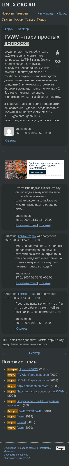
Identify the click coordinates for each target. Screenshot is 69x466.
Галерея (22, 13)
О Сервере (10, 448)
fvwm (20, 416)
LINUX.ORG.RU (18, 4)
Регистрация (47, 13)
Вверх (60, 448)
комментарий (27, 236)
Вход (63, 13)
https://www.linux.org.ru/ (17, 458)
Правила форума (28, 448)
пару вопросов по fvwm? (33, 386)
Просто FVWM (28, 369)
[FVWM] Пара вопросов (33, 374)
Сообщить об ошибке (16, 454)
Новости (7, 13)
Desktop (23, 29)
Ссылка (10, 140)
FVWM (21, 422)
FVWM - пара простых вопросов (31, 39)
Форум (18, 19)
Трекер (30, 19)
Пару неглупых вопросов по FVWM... (42, 391)
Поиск (41, 19)
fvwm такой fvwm (30, 411)
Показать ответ (26, 225)
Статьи (6, 19)
